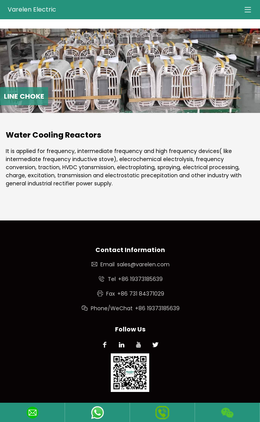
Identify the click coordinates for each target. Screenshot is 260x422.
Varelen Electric (32, 9)
